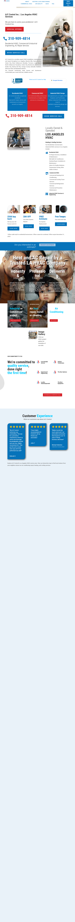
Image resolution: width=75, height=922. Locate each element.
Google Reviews (56, 80)
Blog (47, 3)
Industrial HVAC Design (57, 93)
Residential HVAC (17, 93)
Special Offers (14, 29)
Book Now (28, 226)
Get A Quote (54, 320)
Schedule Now (34, 320)
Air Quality (38, 3)
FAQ (53, 3)
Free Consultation (15, 320)
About (27, 1)
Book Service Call (68, 3)
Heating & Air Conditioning (41, 1)
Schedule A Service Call (52, 395)
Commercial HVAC (26, 3)
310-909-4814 (19, 38)
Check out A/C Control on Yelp (37, 79)
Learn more (13, 228)
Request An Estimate (47, 245)
